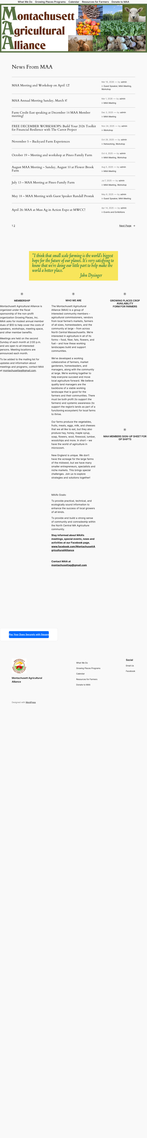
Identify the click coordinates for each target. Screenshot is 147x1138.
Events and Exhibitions (114, 212)
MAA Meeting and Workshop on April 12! (40, 85)
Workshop (106, 89)
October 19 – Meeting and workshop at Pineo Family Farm (52, 155)
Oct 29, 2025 (107, 139)
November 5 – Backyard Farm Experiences (41, 141)
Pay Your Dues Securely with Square (29, 634)
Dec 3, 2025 (107, 112)
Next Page (127, 226)
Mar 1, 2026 (107, 98)
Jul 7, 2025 (106, 180)
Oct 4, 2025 (107, 153)
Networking (109, 144)
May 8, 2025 (107, 194)
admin (124, 82)
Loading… (22, 500)
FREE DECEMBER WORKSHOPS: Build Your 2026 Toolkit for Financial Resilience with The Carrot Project (54, 128)
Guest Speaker (110, 86)
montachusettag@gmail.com (19, 370)
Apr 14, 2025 (107, 208)
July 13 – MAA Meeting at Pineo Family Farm (43, 182)
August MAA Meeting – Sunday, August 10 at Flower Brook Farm (53, 169)
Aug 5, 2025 (107, 167)
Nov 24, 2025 (107, 126)
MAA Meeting (125, 86)
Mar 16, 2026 (107, 82)
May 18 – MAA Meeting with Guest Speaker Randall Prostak (53, 196)
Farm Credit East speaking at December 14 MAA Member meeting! (51, 114)
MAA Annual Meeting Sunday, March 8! (39, 100)
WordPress (31, 702)
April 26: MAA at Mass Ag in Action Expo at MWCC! (48, 210)
